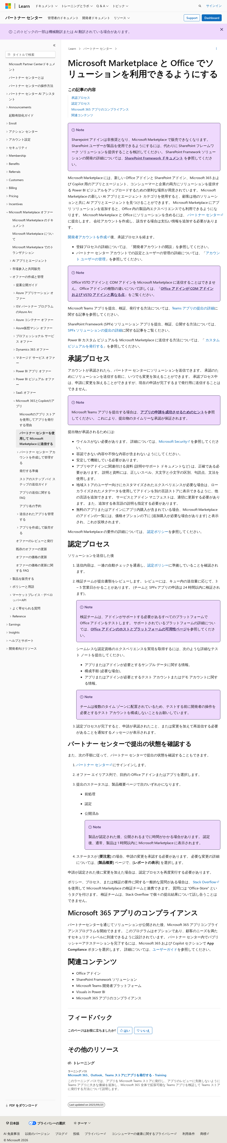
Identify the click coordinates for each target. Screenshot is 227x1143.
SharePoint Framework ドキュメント (154, 158)
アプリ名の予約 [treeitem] (30, 506)
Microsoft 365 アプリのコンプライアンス (100, 109)
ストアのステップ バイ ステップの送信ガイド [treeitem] (37, 482)
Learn (72, 48)
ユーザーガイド (165, 949)
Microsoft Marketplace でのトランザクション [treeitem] (32, 250)
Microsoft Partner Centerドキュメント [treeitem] (32, 67)
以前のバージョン (37, 1134)
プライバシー (94, 1134)
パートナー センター (97, 48)
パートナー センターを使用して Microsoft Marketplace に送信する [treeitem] (37, 438)
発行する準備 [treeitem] (29, 471)
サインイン (214, 6)
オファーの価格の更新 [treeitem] (31, 557)
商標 (203, 1134)
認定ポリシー (157, 531)
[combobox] (30, 54)
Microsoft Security (173, 441)
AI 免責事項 (12, 1134)
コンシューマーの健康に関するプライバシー (143, 1134)
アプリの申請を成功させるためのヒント (172, 412)
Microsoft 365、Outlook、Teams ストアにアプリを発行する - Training (117, 1075)
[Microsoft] (8, 6)
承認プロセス (80, 97)
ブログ (60, 1134)
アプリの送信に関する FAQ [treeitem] (35, 495)
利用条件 (188, 1134)
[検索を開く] (200, 6)
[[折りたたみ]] (54, 45)
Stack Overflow (204, 882)
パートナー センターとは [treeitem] (26, 77)
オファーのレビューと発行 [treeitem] (34, 541)
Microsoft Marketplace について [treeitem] (32, 236)
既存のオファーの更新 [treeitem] (31, 549)
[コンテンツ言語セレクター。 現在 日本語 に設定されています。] (13, 1123)
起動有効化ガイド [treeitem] (21, 115)
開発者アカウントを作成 (87, 237)
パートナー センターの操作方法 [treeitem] (31, 86)
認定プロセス (80, 103)
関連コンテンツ (82, 115)
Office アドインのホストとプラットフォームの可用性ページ (139, 629)
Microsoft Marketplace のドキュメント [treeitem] (32, 223)
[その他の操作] (216, 48)
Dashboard (211, 18)
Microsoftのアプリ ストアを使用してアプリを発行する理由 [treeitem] (37, 419)
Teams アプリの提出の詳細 (193, 308)
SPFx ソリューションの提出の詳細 (95, 330)
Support (192, 18)
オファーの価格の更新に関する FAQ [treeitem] (34, 568)
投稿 (76, 1134)
